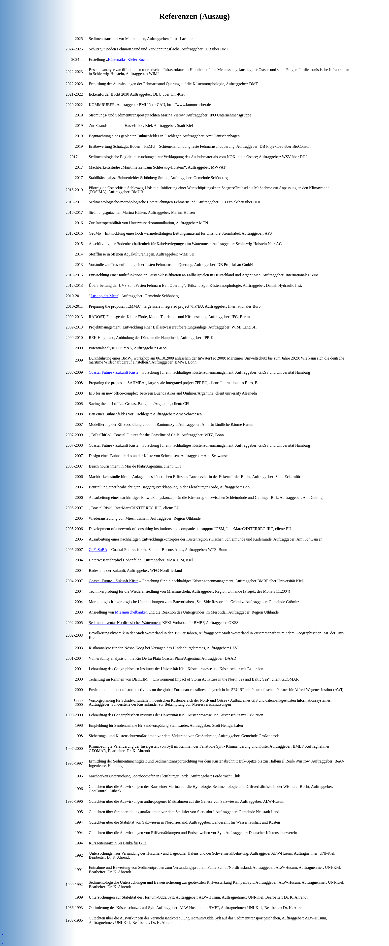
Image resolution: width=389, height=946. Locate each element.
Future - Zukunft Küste (113, 372)
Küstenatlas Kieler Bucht (128, 59)
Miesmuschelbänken (131, 612)
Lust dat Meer (104, 296)
